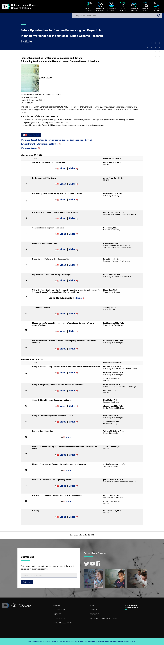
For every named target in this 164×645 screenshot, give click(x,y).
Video (63, 168)
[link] (87, 564)
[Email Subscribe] (49, 575)
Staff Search (59, 618)
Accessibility (59, 610)
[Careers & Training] (134, 6)
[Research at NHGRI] (111, 6)
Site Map (57, 614)
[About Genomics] (89, 6)
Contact (57, 605)
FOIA (92, 605)
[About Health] (122, 6)
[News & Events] (145, 6)
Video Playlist (33, 135)
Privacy (93, 610)
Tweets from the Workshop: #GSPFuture (39, 144)
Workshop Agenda (29, 148)
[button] (24, 607)
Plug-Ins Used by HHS (62, 623)
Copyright (94, 614)
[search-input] (117, 15)
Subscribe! (27, 582)
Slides (72, 168)
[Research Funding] (100, 6)
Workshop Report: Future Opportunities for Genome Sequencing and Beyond (56, 140)
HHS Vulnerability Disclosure (103, 618)
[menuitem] (89, 6)
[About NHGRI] (156, 6)
